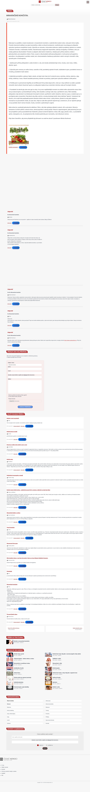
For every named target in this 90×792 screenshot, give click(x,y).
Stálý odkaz (9, 222)
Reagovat (15, 222)
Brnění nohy (10, 459)
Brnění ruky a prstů (19, 654)
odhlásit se (50, 745)
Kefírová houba (56, 677)
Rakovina (9, 707)
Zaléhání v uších (57, 658)
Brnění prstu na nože (12, 431)
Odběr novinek (5, 767)
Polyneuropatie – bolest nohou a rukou (24, 658)
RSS (2, 775)
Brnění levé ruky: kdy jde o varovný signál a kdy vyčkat (67, 654)
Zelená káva (17, 672)
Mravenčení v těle (57, 663)
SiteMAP (3, 773)
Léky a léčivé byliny (11, 713)
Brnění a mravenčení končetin (21, 641)
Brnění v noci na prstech (13, 418)
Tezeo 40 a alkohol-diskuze (13, 628)
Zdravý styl (48, 700)
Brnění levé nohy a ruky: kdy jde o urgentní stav (65, 672)
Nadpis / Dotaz (11, 362)
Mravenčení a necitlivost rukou (22, 663)
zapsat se (41, 745)
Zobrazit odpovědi (17, 426)
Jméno (9, 366)
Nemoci (9, 704)
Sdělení (9, 379)
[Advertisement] (41, 31)
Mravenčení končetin (12, 584)
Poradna (47, 713)
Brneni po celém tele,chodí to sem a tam (17, 444)
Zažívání (9, 723)
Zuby (8, 717)
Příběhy (47, 717)
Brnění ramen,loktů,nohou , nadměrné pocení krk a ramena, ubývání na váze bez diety (28, 490)
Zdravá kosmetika (49, 704)
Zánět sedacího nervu (77, 628)
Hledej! (57, 4)
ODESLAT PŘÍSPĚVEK (25, 406)
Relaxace (48, 707)
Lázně (8, 720)
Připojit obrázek (11, 398)
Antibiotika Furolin (19, 668)
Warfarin (55, 682)
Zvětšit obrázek (13, 147)
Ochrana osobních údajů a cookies (9, 771)
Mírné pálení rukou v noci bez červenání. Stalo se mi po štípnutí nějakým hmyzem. (27, 558)
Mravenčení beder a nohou (13, 513)
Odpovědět (23, 147)
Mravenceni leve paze (12, 543)
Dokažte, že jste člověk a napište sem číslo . (21, 374)
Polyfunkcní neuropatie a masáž (15, 475)
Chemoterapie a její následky (21, 687)
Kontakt (47, 723)
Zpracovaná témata (50, 720)
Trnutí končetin (11, 527)
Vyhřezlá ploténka (18, 682)
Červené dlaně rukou (12, 614)
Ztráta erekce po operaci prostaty (22, 677)
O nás (3, 765)
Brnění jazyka (56, 668)
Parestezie (9, 571)
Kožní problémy (10, 710)
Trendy (47, 710)
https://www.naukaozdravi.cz (70, 340)
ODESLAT (45, 748)
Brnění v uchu (56, 687)
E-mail (9, 370)
